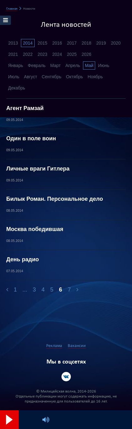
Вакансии (77, 346)
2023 (42, 54)
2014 (27, 43)
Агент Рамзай (25, 108)
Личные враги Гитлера (38, 169)
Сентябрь (51, 76)
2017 (71, 43)
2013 (13, 43)
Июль (13, 76)
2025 (71, 54)
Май (89, 65)
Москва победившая (34, 229)
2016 (57, 43)
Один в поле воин (31, 138)
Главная (11, 9)
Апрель (72, 65)
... (24, 290)
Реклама (54, 346)
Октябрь (74, 76)
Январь (15, 65)
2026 (86, 54)
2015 (42, 43)
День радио (22, 259)
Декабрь (16, 87)
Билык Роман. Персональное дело (54, 199)
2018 (86, 43)
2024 (57, 54)
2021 (13, 54)
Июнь (103, 65)
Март (55, 65)
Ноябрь (95, 76)
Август (30, 76)
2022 (27, 54)
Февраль (37, 65)
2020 (115, 43)
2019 (101, 43)
